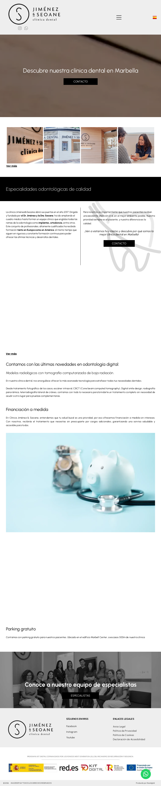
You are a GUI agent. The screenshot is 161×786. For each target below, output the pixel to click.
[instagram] (20, 29)
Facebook (71, 726)
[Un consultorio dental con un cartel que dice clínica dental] (62, 145)
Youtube (70, 737)
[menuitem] (134, 726)
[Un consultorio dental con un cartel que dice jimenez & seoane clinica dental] (99, 145)
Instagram (71, 731)
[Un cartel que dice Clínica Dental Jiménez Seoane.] (25, 145)
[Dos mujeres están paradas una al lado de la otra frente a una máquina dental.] (80, 315)
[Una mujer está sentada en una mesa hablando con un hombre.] (136, 145)
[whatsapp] (26, 29)
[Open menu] (118, 17)
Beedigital (151, 783)
